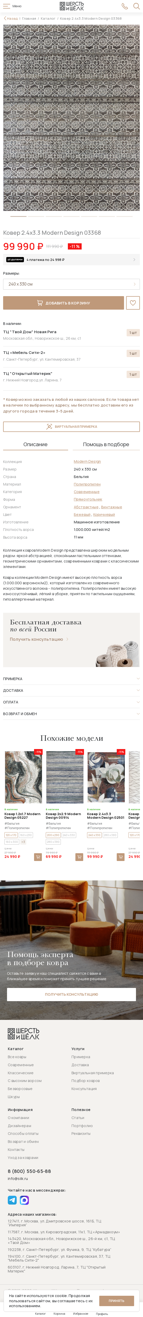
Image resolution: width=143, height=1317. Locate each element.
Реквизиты (81, 1133)
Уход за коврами (23, 1157)
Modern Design (87, 461)
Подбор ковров (86, 1080)
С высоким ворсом (25, 1080)
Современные (87, 491)
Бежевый (82, 514)
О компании (18, 1117)
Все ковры (17, 1056)
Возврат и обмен (23, 1141)
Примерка (81, 1056)
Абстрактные (86, 507)
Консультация (84, 1088)
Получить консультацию (36, 639)
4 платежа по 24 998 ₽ (45, 259)
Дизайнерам (19, 1125)
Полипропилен (87, 484)
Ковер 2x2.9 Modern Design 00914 (63, 816)
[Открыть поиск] (136, 6)
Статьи (78, 1117)
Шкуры (14, 1096)
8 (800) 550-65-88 (29, 1171)
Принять (116, 1301)
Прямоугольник (88, 499)
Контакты (16, 1149)
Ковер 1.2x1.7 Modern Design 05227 (22, 816)
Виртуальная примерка (71, 427)
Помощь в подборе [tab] (106, 444)
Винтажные (111, 507)
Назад (12, 18)
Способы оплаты (23, 1133)
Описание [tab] (35, 444)
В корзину (38, 857)
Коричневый (104, 514)
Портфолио (82, 1125)
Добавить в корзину (63, 303)
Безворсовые (20, 1088)
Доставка (80, 1064)
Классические (21, 1072)
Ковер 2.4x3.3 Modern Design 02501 (105, 816)
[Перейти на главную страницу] (72, 6)
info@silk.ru (18, 1179)
